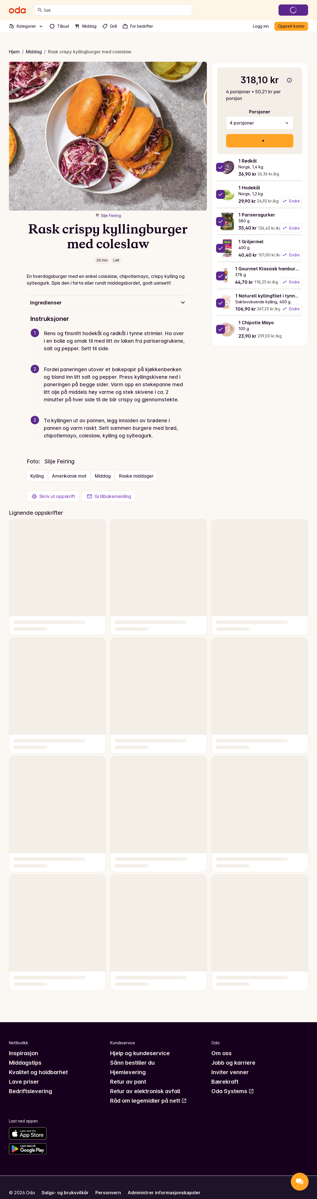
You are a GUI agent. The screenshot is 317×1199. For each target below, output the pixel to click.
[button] (110, 348)
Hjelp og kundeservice (140, 1053)
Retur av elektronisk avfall (145, 1091)
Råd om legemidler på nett (148, 1100)
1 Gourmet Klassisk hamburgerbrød (274, 268)
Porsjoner (259, 112)
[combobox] (117, 10)
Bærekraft (224, 1081)
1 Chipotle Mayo (256, 322)
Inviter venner (230, 1072)
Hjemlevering (128, 1072)
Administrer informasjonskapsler (164, 1192)
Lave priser (24, 1081)
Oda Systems (232, 1091)
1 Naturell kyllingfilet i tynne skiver (273, 296)
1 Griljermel (250, 241)
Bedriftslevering (30, 1091)
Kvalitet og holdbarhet (38, 1072)
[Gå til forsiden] (17, 10)
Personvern (108, 1192)
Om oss (221, 1053)
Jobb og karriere (233, 1062)
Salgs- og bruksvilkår (65, 1192)
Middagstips (25, 1062)
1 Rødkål (247, 161)
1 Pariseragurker (256, 215)
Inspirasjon (23, 1053)
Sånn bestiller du (132, 1062)
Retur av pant (128, 1081)
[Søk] (40, 10)
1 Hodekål (249, 187)
